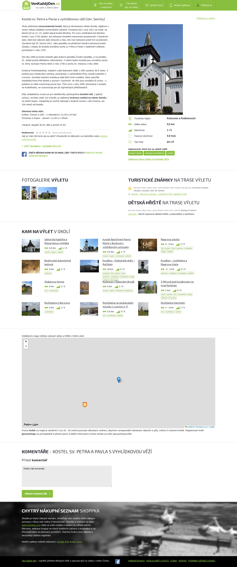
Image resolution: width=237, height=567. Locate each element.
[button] (119, 380)
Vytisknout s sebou (205, 18)
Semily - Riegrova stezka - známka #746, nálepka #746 (159, 194)
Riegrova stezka (170, 239)
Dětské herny (154, 5)
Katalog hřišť (153, 561)
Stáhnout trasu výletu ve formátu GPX (148, 159)
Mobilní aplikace (179, 5)
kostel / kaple (135, 153)
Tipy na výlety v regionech (103, 5)
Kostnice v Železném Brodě (118, 281)
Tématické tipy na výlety (129, 5)
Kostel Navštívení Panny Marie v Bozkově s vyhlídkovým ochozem (117, 243)
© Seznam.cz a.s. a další (204, 427)
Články (173, 561)
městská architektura (154, 153)
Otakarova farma (54, 281)
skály (163, 252)
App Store (77, 541)
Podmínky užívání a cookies (201, 561)
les (162, 248)
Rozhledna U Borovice (57, 302)
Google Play (63, 541)
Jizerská (132, 214)
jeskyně (48, 273)
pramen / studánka (184, 248)
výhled (170, 153)
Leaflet (189, 427)
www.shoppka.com (31, 525)
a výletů (164, 561)
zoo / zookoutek (51, 291)
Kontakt (183, 561)
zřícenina (172, 298)
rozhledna (120, 256)
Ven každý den (29, 560)
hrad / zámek (166, 294)
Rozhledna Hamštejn (173, 302)
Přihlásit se (204, 5)
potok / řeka (170, 248)
